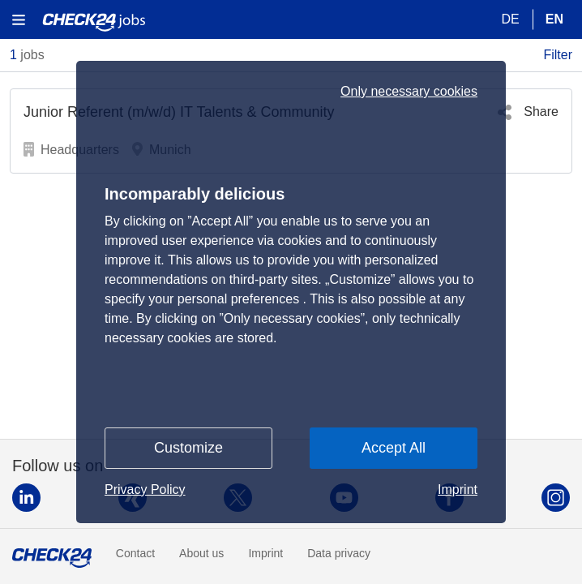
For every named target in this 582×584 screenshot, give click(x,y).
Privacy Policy (145, 489)
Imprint (457, 489)
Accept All (394, 448)
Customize (188, 448)
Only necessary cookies (408, 91)
